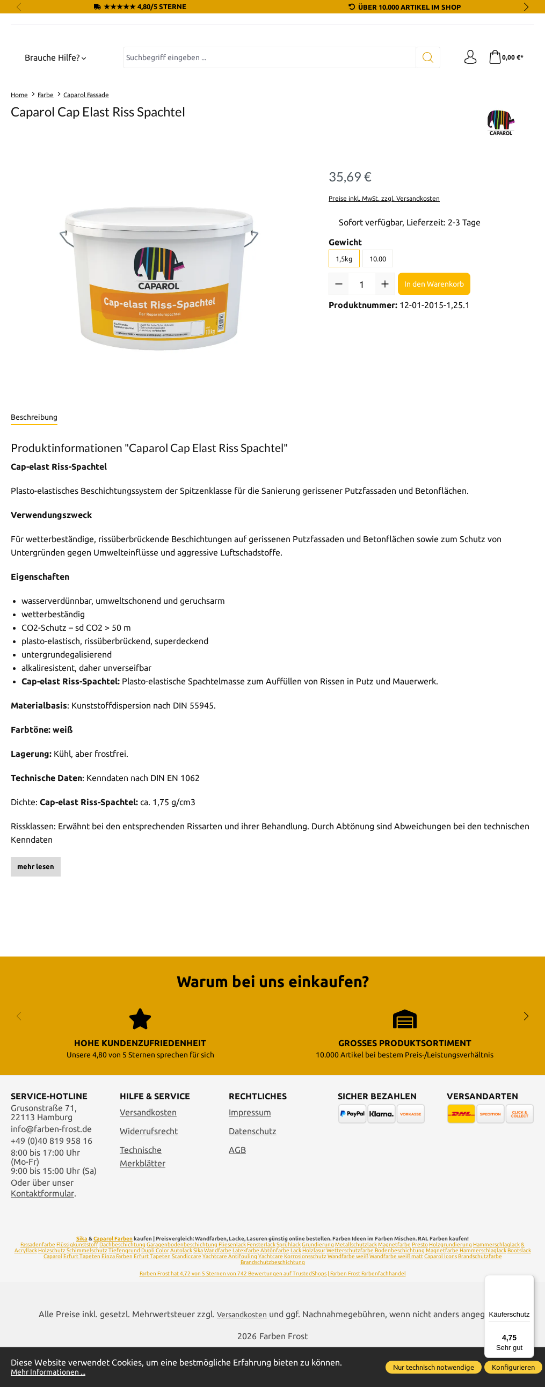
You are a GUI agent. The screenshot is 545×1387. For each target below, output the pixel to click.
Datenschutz (253, 1170)
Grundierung (318, 1284)
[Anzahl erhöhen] (385, 373)
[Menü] (527, 1281)
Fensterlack (261, 1284)
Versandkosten (148, 1151)
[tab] (34, 507)
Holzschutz (52, 1290)
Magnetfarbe (394, 1284)
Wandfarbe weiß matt (396, 1295)
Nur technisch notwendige (433, 1367)
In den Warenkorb (434, 373)
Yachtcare (270, 1295)
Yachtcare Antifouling (229, 1295)
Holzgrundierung (450, 1284)
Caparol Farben (113, 1278)
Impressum (250, 1151)
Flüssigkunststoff (77, 1284)
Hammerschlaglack (483, 1290)
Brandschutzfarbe (480, 1295)
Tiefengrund (124, 1290)
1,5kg (344, 348)
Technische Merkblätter (142, 1196)
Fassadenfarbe (37, 1284)
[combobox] (267, 147)
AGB (237, 1189)
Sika (82, 1278)
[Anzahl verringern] (338, 373)
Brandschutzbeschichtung (273, 1301)
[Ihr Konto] (467, 147)
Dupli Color (155, 1290)
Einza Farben (117, 1295)
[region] (159, 368)
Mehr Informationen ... (54, 1371)
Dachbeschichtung (122, 1284)
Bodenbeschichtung (400, 1290)
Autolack (181, 1290)
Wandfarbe (217, 1290)
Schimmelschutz (87, 1290)
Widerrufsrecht (149, 1170)
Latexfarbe (245, 1290)
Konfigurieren (513, 1367)
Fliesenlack (232, 1284)
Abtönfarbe (274, 1290)
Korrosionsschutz (305, 1295)
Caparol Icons (440, 1295)
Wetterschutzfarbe (350, 1290)
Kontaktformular (42, 1232)
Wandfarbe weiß (348, 1295)
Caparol (52, 1295)
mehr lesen (35, 956)
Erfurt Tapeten (81, 1295)
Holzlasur (313, 1290)
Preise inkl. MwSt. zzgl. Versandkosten (384, 287)
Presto (420, 1284)
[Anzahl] (361, 373)
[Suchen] (424, 147)
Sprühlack (289, 1284)
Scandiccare (186, 1295)
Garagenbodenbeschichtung (182, 1284)
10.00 (377, 348)
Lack (295, 1290)
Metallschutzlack (356, 1284)
